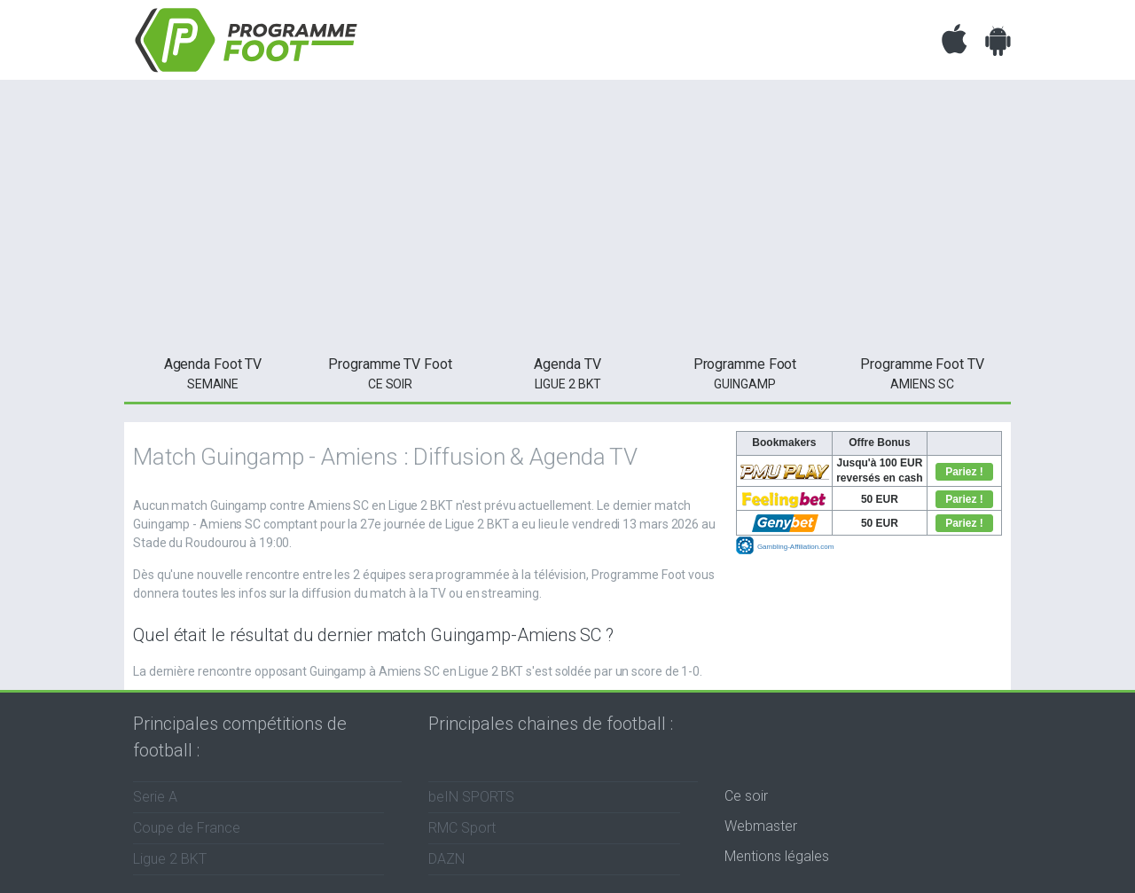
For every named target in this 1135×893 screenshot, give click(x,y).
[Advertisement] (567, 213)
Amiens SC (922, 372)
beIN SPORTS (471, 796)
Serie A (155, 796)
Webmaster (760, 826)
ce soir (390, 372)
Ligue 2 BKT (567, 372)
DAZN (446, 858)
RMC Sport (462, 827)
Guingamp (745, 372)
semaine (212, 372)
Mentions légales (776, 856)
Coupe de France (186, 827)
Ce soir (746, 795)
